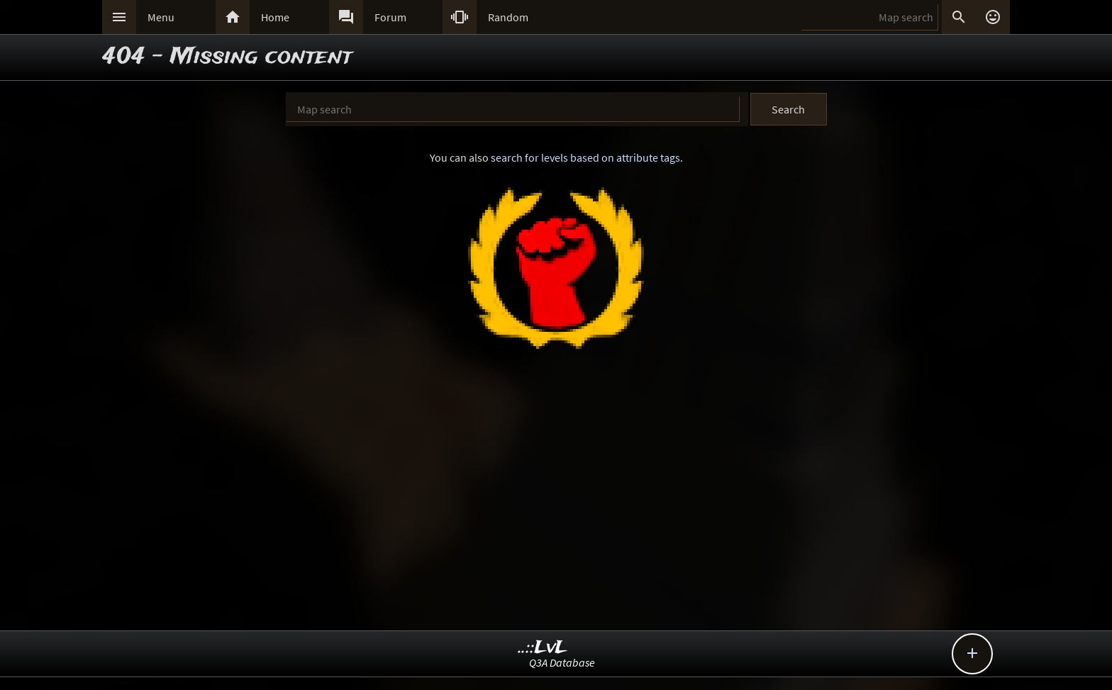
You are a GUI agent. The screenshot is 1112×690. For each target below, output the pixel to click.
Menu (161, 17)
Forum (390, 17)
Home (275, 17)
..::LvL (543, 647)
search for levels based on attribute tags (585, 157)
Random (508, 17)
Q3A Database (562, 662)
